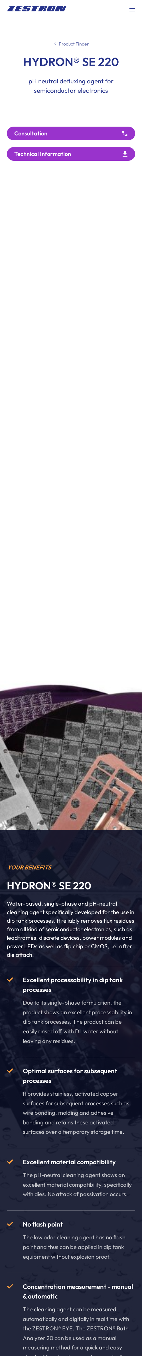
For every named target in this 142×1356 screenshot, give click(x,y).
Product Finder (74, 44)
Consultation (30, 133)
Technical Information (42, 153)
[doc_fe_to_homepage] (37, 8)
